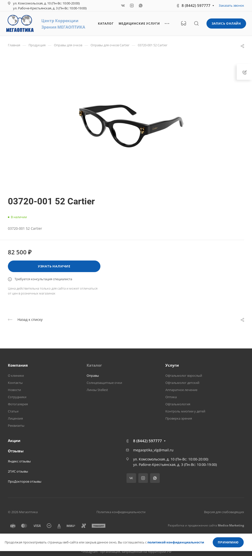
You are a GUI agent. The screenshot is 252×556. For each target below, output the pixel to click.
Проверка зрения (178, 418)
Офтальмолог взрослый (183, 375)
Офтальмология (177, 404)
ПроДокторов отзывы (24, 481)
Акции (14, 440)
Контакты (15, 382)
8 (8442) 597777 (196, 5)
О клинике (16, 375)
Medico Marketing (231, 525)
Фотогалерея (18, 404)
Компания (18, 365)
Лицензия (15, 418)
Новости (14, 390)
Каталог (94, 365)
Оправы (93, 375)
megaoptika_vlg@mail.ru (153, 450)
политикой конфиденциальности (175, 542)
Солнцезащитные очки (104, 382)
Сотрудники (17, 397)
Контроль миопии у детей (185, 411)
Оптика (171, 397)
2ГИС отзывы (18, 471)
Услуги (172, 365)
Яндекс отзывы (19, 461)
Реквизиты (16, 425)
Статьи (13, 411)
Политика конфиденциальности (120, 512)
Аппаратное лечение (181, 390)
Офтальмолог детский (182, 382)
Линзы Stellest (97, 390)
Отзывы (16, 450)
